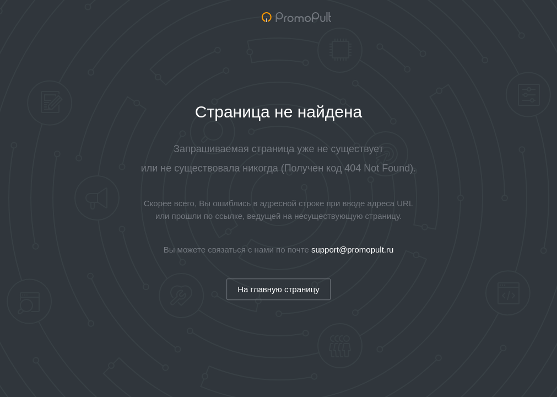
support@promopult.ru (352, 249)
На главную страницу (278, 289)
